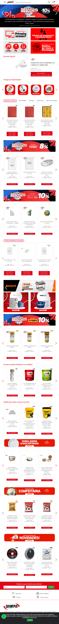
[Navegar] (2, 13)
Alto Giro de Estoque (51, 100)
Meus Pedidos (42, 593)
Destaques (31, 100)
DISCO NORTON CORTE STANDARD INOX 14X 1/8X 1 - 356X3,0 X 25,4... (12, 122)
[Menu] (5, 2)
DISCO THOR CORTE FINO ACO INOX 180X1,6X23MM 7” (12, 564)
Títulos (16, 597)
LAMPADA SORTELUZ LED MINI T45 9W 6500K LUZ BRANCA (29, 223)
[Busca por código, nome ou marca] (31, 2)
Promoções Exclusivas (10, 100)
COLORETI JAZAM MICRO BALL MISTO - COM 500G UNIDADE (46, 517)
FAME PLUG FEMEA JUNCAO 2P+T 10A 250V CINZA (47, 174)
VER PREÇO (12, 184)
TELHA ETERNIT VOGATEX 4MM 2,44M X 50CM (12, 422)
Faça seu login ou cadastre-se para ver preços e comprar (41, 74)
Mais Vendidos (22, 100)
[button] (25, 16)
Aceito (29, 620)
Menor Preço (40, 100)
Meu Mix (16, 593)
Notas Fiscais (42, 597)
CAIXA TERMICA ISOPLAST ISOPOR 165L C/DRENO (12, 469)
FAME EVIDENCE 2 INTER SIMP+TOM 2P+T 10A (12, 174)
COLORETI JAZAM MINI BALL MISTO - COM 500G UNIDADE (29, 517)
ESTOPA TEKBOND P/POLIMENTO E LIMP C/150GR (47, 564)
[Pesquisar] (49, 2)
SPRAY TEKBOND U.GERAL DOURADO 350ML (12, 385)
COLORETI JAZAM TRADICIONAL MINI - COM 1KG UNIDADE (12, 517)
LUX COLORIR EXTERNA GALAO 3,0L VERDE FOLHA (47, 385)
